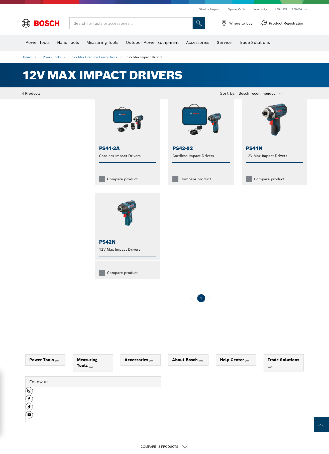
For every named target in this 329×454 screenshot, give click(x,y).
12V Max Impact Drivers (144, 57)
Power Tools (52, 57)
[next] (210, 306)
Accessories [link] (137, 367)
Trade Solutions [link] (283, 367)
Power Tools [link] (42, 367)
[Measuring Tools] (91, 375)
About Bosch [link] (185, 367)
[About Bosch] (201, 369)
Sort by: (228, 93)
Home (27, 57)
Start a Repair (209, 9)
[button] (29, 400)
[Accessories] (151, 369)
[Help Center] (247, 369)
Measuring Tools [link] (87, 370)
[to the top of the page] (321, 424)
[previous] (192, 306)
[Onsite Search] (199, 23)
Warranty (260, 9)
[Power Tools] (57, 369)
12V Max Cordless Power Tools (94, 57)
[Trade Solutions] (270, 375)
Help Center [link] (232, 367)
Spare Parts (237, 9)
